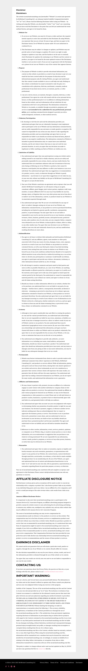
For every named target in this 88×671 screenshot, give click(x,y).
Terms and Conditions (67, 662)
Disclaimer (79, 662)
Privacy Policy (44, 662)
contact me (41, 649)
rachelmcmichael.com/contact (53, 572)
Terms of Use (54, 662)
